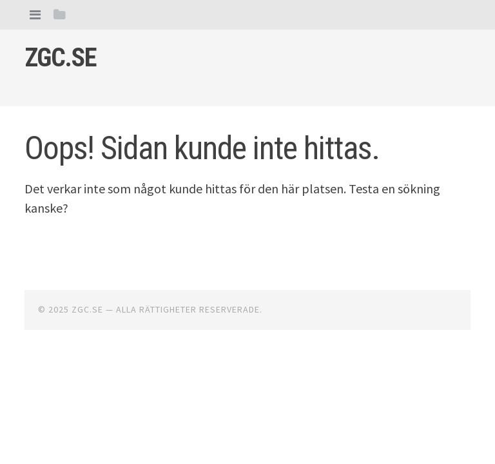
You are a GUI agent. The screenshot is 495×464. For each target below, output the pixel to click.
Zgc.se (60, 58)
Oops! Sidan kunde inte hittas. (202, 148)
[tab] (35, 14)
